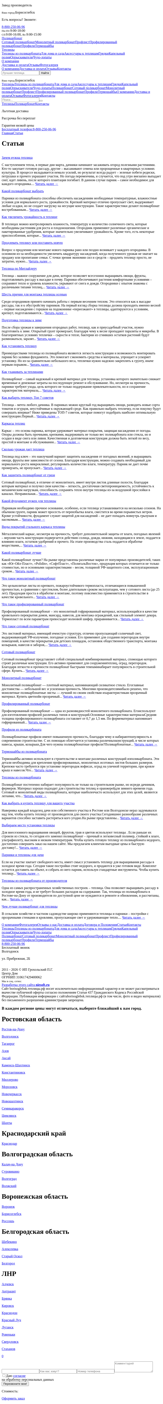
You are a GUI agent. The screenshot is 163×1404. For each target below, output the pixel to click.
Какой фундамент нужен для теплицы (29, 501)
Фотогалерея (49, 65)
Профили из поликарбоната (21, 729)
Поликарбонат (12, 38)
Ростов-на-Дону (13, 1029)
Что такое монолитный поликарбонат (29, 578)
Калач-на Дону (12, 1164)
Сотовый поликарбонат (18, 42)
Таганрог (8, 1043)
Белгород (8, 1263)
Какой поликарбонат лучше (21, 552)
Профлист (82, 42)
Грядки (103, 53)
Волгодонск (10, 1036)
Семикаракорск (13, 1108)
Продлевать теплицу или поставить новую (32, 242)
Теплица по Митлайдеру (19, 268)
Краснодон (9, 1313)
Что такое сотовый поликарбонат (25, 626)
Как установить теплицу (19, 346)
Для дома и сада (52, 53)
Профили (28, 46)
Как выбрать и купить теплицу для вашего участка (38, 803)
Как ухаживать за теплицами (22, 372)
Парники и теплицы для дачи (23, 855)
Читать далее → (46, 184)
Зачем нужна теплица (17, 157)
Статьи (18, 133)
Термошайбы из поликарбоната (24, 751)
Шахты (7, 1123)
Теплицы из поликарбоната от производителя (34, 880)
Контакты (64, 68)
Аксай (6, 1058)
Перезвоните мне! (15, 1385)
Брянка (7, 1298)
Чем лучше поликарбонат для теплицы (30, 906)
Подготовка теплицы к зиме (22, 320)
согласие (19, 1377)
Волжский (9, 1186)
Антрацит (9, 1291)
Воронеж (8, 1206)
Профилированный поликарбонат (60, 92)
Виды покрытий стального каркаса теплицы (33, 527)
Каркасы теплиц (13, 423)
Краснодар (9, 1143)
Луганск (8, 1327)
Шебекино (9, 1242)
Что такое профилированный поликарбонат (33, 604)
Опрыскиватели (21, 57)
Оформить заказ (13, 1400)
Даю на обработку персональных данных (28, 1379)
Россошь (8, 1221)
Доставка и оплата (15, 65)
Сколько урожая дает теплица (23, 449)
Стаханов (8, 1349)
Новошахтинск (12, 1101)
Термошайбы (44, 46)
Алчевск (8, 1284)
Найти (45, 73)
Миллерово (10, 1079)
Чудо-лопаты (42, 57)
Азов (5, 1051)
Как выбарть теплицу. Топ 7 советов (27, 397)
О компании (10, 61)
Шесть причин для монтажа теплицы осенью (34, 294)
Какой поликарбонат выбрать (23, 191)
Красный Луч (11, 1320)
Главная (7, 133)
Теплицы (8, 49)
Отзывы (34, 65)
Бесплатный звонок (16, 947)
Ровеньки (8, 1334)
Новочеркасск (12, 1094)
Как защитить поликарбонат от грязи (28, 475)
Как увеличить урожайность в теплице (29, 217)
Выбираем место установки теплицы (28, 825)
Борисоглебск (25, 12)
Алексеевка (10, 1249)
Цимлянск (9, 1115)
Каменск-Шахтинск (16, 1065)
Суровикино (10, 1171)
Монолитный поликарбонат (55, 42)
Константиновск (13, 1072)
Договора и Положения (100, 924)
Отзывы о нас (47, 924)
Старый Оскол (12, 1256)
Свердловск (10, 1341)
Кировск (8, 1305)
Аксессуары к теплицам (81, 53)
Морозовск (9, 1087)
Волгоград (9, 1178)
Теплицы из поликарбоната (21, 53)
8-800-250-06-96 (13, 27)
